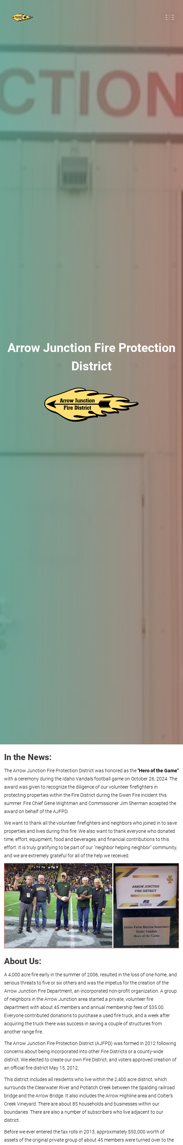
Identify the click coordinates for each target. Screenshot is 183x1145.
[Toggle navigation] (169, 17)
